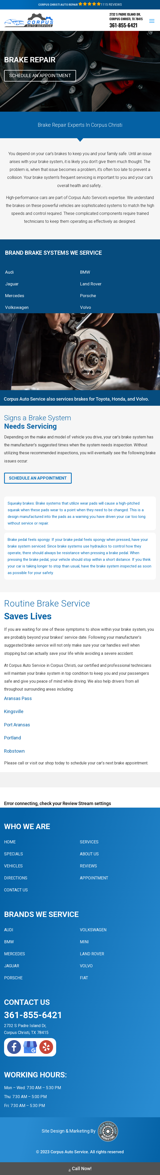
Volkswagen (17, 307)
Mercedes (14, 295)
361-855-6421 (123, 25)
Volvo (85, 307)
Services (89, 842)
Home (10, 842)
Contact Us (16, 890)
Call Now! (80, 1169)
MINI (84, 941)
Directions (15, 878)
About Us (89, 854)
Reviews (88, 866)
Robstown (14, 751)
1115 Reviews (100, 4)
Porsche (88, 295)
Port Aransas (17, 724)
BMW (85, 272)
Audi (9, 272)
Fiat (84, 977)
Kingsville (13, 711)
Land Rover (91, 283)
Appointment (94, 878)
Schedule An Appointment (40, 75)
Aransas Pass (18, 698)
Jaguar (12, 283)
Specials (13, 854)
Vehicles (13, 866)
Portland (12, 737)
